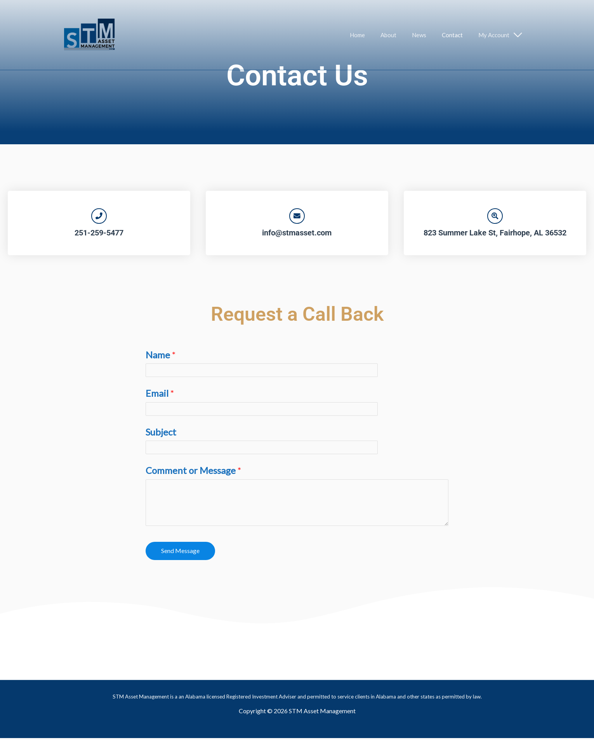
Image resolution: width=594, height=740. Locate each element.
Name (160, 356)
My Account (495, 34)
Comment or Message (193, 472)
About (402, 34)
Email (160, 395)
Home (374, 34)
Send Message (180, 552)
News (429, 34)
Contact (458, 34)
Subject (161, 433)
